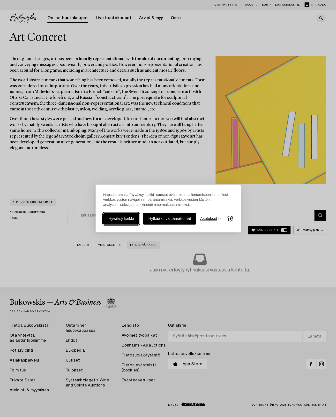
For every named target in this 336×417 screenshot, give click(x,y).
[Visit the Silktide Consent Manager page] (230, 218)
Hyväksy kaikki (121, 218)
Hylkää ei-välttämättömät (169, 218)
